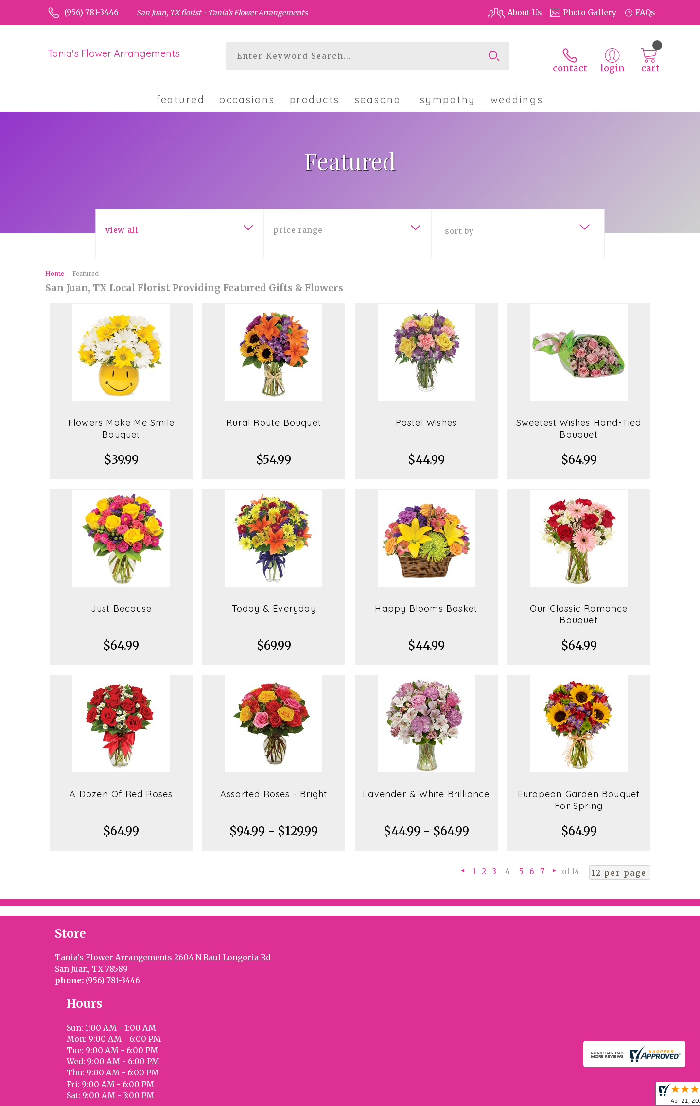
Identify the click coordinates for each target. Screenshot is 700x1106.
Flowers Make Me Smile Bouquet (121, 421)
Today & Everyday (274, 601)
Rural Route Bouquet (273, 415)
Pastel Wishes (426, 415)
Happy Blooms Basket (426, 601)
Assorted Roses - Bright (274, 787)
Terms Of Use (518, 1095)
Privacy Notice (577, 1095)
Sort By (459, 224)
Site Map (628, 1095)
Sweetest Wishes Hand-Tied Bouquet (579, 421)
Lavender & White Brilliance (426, 787)
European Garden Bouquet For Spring (579, 793)
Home (54, 266)
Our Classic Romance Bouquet (579, 607)
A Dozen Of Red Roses (121, 787)
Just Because (121, 601)
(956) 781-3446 (91, 12)
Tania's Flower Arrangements (114, 53)
